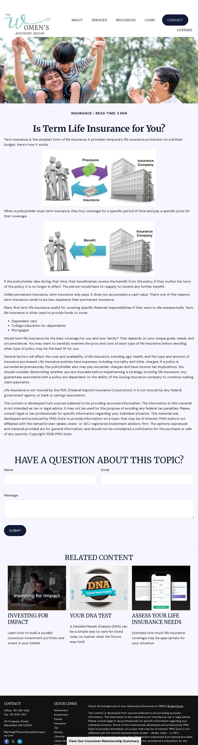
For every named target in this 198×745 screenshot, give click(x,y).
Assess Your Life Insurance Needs (156, 607)
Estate (58, 707)
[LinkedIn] (19, 730)
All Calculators (63, 738)
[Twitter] (13, 730)
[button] (99, 9)
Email (105, 458)
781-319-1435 (21, 699)
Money (58, 720)
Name (8, 458)
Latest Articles (63, 729)
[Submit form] (15, 519)
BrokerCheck (175, 694)
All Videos (60, 734)
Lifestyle (59, 725)
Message (11, 484)
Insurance (60, 712)
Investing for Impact (28, 607)
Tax (56, 716)
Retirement (61, 699)
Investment (61, 703)
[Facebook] (6, 730)
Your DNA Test (90, 604)
